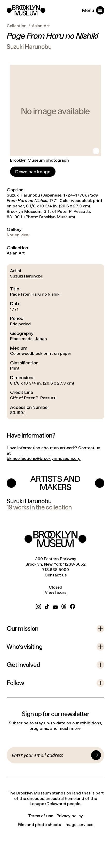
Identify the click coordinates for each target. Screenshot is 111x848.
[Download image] (33, 172)
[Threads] (64, 606)
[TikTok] (47, 606)
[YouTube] (55, 606)
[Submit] (96, 755)
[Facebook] (72, 606)
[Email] (50, 755)
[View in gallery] (96, 151)
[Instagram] (38, 606)
